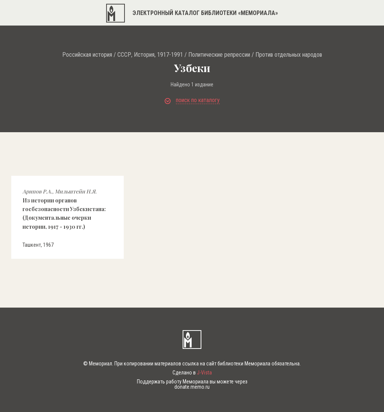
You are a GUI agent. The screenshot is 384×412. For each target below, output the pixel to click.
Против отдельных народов (288, 55)
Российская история (87, 55)
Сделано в (192, 372)
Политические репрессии (219, 55)
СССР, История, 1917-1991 (150, 55)
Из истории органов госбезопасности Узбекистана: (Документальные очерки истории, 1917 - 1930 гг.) (64, 209)
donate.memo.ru (192, 386)
